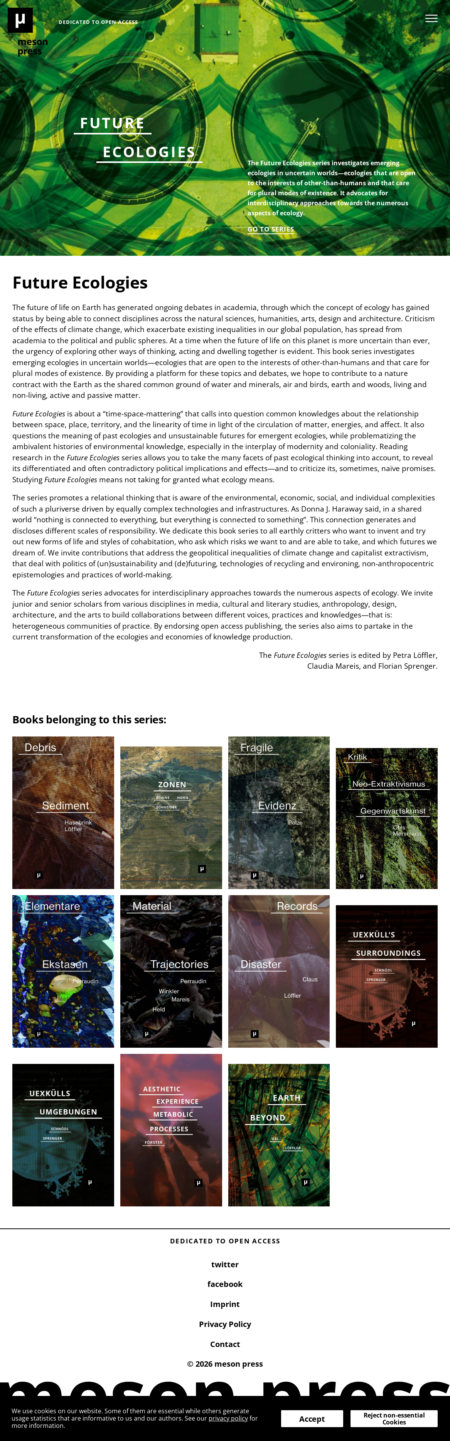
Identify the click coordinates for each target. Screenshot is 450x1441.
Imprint (225, 1304)
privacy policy (228, 1418)
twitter (225, 1264)
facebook (225, 1284)
